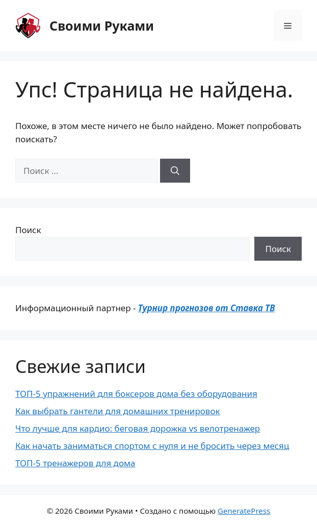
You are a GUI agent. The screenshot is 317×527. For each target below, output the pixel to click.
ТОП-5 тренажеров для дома (75, 463)
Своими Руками (101, 25)
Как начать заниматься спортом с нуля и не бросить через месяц (152, 445)
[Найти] (175, 171)
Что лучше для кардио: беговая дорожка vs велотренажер (137, 428)
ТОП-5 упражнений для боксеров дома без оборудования (136, 393)
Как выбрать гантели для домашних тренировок (117, 411)
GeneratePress (244, 511)
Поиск (28, 230)
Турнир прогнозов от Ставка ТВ (206, 308)
